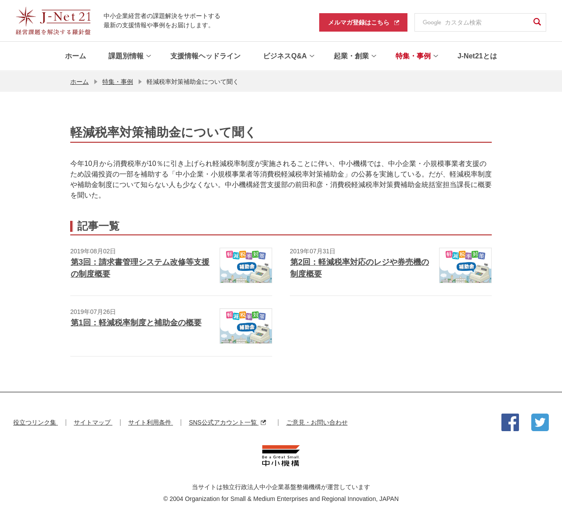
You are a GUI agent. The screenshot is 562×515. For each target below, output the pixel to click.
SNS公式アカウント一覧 (227, 422)
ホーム (79, 81)
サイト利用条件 (150, 422)
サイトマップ (93, 422)
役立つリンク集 (35, 422)
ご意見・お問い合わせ (317, 422)
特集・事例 (117, 81)
